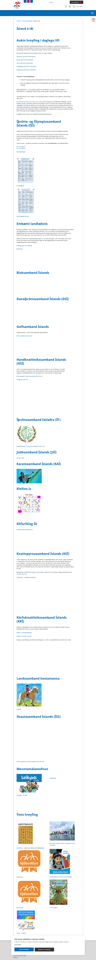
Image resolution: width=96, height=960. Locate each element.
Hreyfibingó (20, 848)
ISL (78, 6)
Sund (25, 63)
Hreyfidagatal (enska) (23, 216)
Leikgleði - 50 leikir (22, 795)
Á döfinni (51, 2)
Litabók (19, 709)
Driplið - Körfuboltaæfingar (24, 632)
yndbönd (20, 249)
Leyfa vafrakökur (24, 949)
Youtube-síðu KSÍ (22, 574)
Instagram (74, 6)
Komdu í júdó (20, 458)
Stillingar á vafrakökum (44, 949)
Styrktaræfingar (21, 152)
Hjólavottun (20, 877)
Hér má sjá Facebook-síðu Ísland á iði (28, 101)
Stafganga (26, 70)
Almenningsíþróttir (27, 21)
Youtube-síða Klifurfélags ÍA (25, 529)
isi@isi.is (15, 957)
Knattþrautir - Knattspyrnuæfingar (26, 577)
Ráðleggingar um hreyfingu (24, 245)
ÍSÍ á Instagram (21, 146)
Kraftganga (26, 66)
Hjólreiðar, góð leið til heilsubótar (26, 56)
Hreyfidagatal (20, 185)
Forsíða (19, 21)
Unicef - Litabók (21, 933)
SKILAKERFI (75, 2)
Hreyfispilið (53, 778)
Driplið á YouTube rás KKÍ (24, 636)
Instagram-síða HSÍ (22, 379)
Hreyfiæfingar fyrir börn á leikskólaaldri (61, 877)
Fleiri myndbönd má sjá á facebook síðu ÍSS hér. (31, 761)
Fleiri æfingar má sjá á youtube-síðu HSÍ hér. (30, 376)
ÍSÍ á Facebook (21, 148)
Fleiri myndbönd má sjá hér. (25, 336)
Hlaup (25, 60)
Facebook (65, 6)
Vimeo (69, 6)
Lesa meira (17, 944)
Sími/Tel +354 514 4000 (19, 955)
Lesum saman (54, 907)
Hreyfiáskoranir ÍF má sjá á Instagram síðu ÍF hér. (31, 446)
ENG (81, 6)
